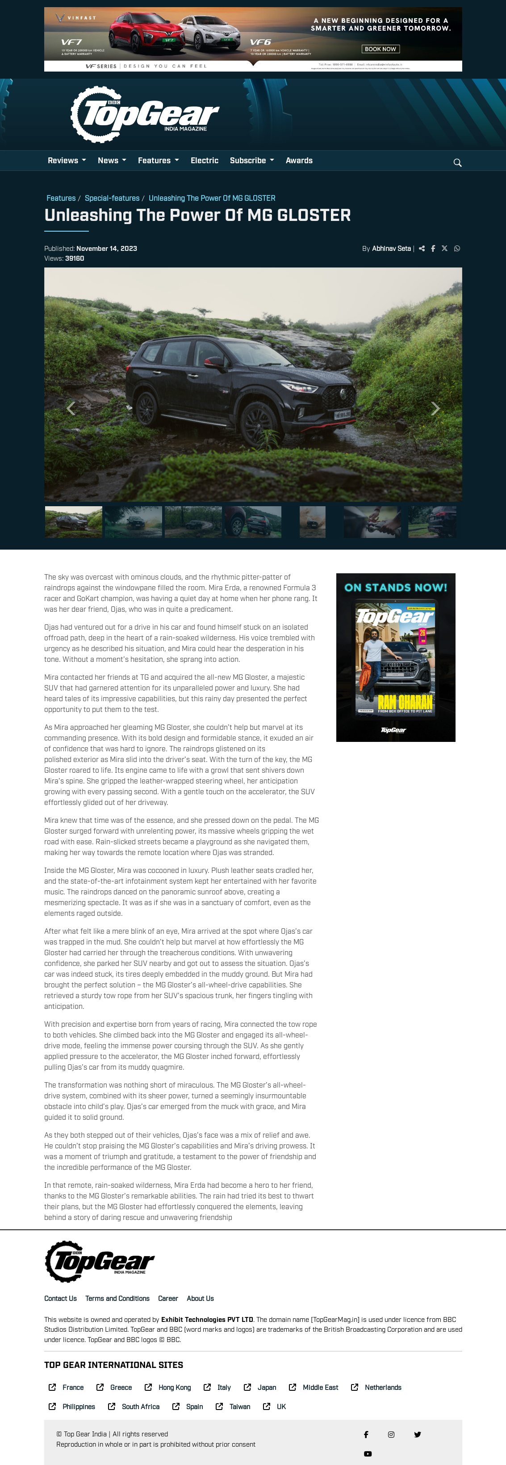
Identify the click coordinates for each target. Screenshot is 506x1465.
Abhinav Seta (391, 248)
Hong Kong (168, 1387)
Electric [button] (204, 160)
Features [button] (155, 160)
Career (168, 1298)
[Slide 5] (312, 522)
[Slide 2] (133, 522)
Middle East (313, 1387)
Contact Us (60, 1298)
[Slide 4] (253, 522)
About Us (200, 1298)
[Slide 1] (73, 522)
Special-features (112, 197)
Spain (187, 1406)
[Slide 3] (193, 522)
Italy (217, 1387)
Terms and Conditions (117, 1298)
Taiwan (233, 1406)
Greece (114, 1387)
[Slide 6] (372, 522)
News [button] (109, 160)
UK (274, 1406)
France (66, 1387)
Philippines (72, 1406)
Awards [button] (299, 160)
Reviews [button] (64, 160)
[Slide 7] (432, 522)
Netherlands (376, 1387)
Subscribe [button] (249, 160)
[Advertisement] (395, 887)
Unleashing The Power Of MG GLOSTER (212, 197)
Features (60, 197)
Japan (260, 1387)
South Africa (133, 1406)
